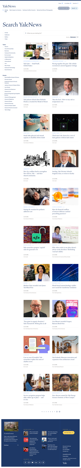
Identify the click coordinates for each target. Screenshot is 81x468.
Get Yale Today (68, 432)
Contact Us (65, 451)
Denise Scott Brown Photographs (45, 10)
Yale (65, 463)
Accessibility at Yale (67, 454)
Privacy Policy (65, 456)
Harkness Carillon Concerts (29, 10)
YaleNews (9, 7)
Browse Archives (67, 446)
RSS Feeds (65, 448)
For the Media (66, 449)
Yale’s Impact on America (15, 10)
